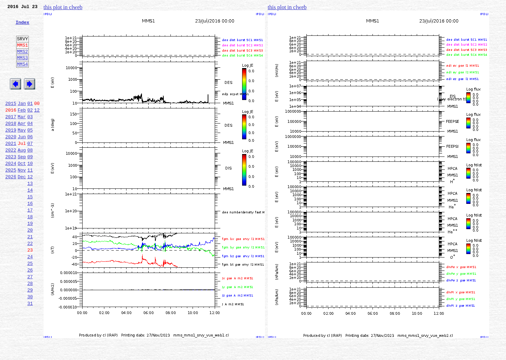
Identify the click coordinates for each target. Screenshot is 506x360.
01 (30, 120)
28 (30, 328)
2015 (10, 120)
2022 (10, 174)
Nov (22, 197)
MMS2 (22, 61)
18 (30, 251)
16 (30, 236)
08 (30, 174)
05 (30, 151)
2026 (10, 205)
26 (30, 313)
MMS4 (22, 75)
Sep (22, 182)
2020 (10, 158)
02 (30, 128)
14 (30, 220)
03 (30, 135)
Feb (22, 128)
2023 (10, 182)
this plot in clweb (63, 7)
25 (30, 305)
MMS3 (22, 68)
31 (30, 351)
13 (30, 212)
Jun (22, 158)
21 (30, 274)
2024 (10, 189)
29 (30, 336)
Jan (22, 120)
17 (30, 243)
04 (30, 143)
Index (22, 26)
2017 (10, 135)
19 (30, 259)
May (22, 151)
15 (30, 228)
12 (37, 128)
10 (30, 189)
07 (30, 166)
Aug (22, 174)
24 (30, 297)
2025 (10, 197)
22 (30, 282)
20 (30, 267)
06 (30, 158)
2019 (10, 151)
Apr (22, 143)
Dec (22, 205)
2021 (10, 166)
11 (30, 197)
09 (30, 182)
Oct (22, 189)
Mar (22, 135)
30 (30, 344)
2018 (10, 143)
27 (30, 321)
